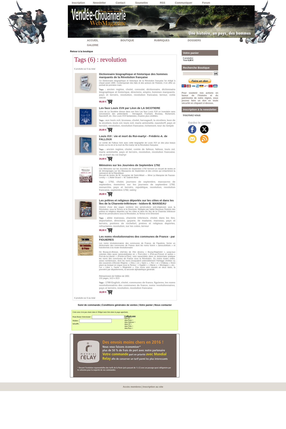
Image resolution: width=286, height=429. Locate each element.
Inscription (78, 2)
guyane (164, 249)
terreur (169, 99)
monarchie (154, 210)
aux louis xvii (116, 127)
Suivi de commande (94, 343)
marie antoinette (112, 134)
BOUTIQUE (127, 40)
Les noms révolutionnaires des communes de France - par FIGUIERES (135, 271)
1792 (113, 202)
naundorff (136, 134)
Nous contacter (157, 343)
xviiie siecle (108, 103)
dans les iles (109, 249)
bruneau (135, 127)
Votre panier (142, 343)
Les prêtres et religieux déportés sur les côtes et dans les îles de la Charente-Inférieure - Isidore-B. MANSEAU (134, 229)
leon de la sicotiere (129, 130)
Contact (120, 2)
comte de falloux (160, 163)
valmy (145, 217)
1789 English (117, 314)
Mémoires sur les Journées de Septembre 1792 (123, 185)
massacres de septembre (120, 206)
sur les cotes (145, 261)
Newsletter (99, 2)
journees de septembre (154, 202)
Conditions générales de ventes (120, 343)
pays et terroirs (161, 134)
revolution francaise (146, 99)
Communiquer (183, 2)
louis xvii (167, 130)
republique (124, 213)
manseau (121, 253)
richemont (159, 138)
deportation (131, 249)
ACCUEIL (92, 40)
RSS (162, 2)
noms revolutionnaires (156, 322)
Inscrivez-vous (189, 115)
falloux (104, 167)
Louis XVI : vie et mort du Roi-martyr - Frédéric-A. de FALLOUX (132, 153)
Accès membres (132, 425)
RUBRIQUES (161, 40)
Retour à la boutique (79, 51)
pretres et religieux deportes (147, 257)
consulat (148, 88)
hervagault (162, 127)
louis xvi (152, 130)
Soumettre (141, 2)
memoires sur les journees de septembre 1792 (137, 208)
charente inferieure (148, 245)
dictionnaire (165, 88)
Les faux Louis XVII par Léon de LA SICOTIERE (123, 114)
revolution (120, 99)
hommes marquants (145, 96)
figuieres (106, 318)
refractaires (108, 261)
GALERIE (92, 45)
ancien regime (117, 88)
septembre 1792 (127, 217)
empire (121, 96)
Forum (206, 2)
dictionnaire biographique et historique (137, 92)
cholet (135, 88)
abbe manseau (119, 245)
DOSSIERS (194, 40)
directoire (106, 96)
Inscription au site (152, 425)
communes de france (158, 314)
